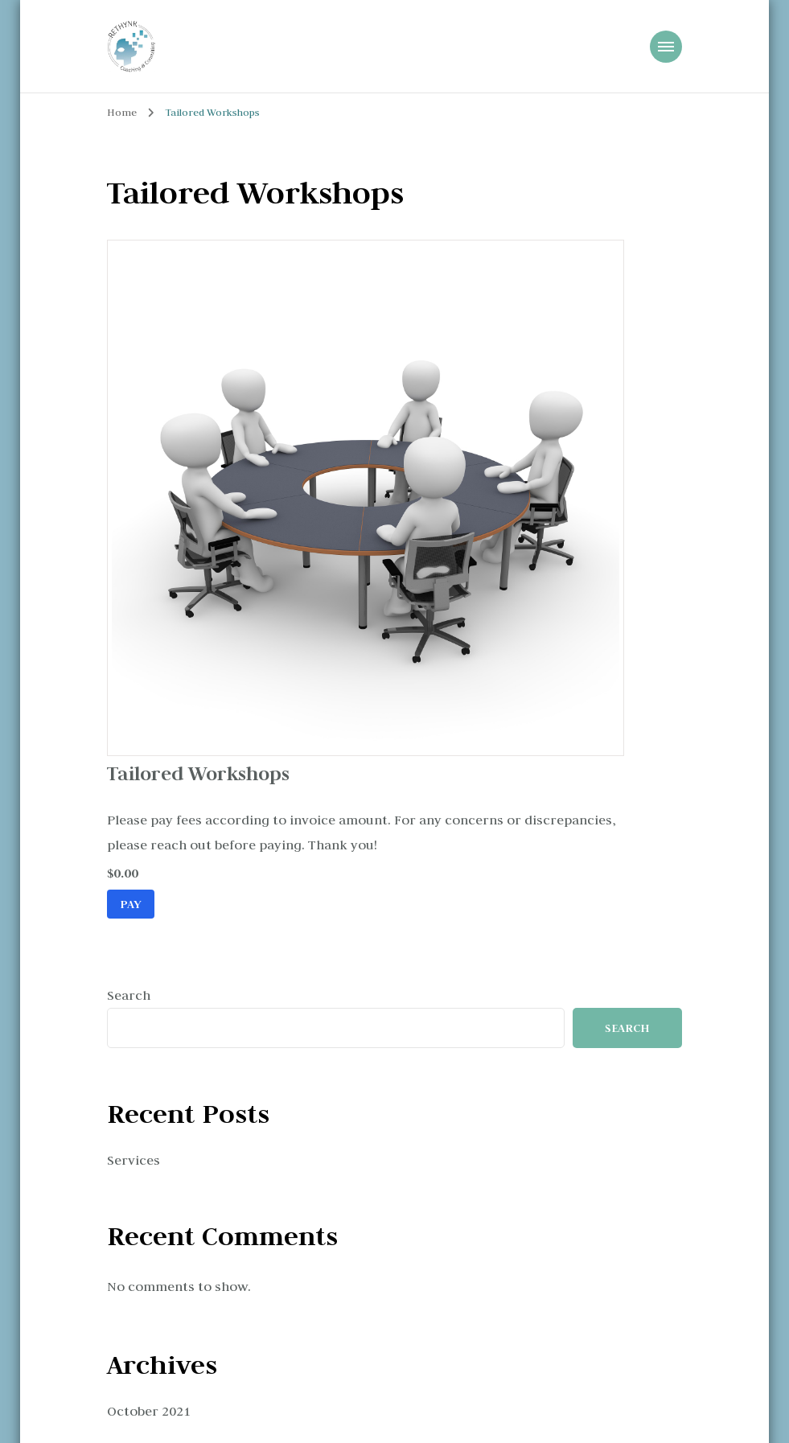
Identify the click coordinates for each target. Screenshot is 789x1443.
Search (128, 995)
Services (133, 1160)
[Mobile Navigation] (666, 47)
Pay (131, 903)
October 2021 (149, 1411)
